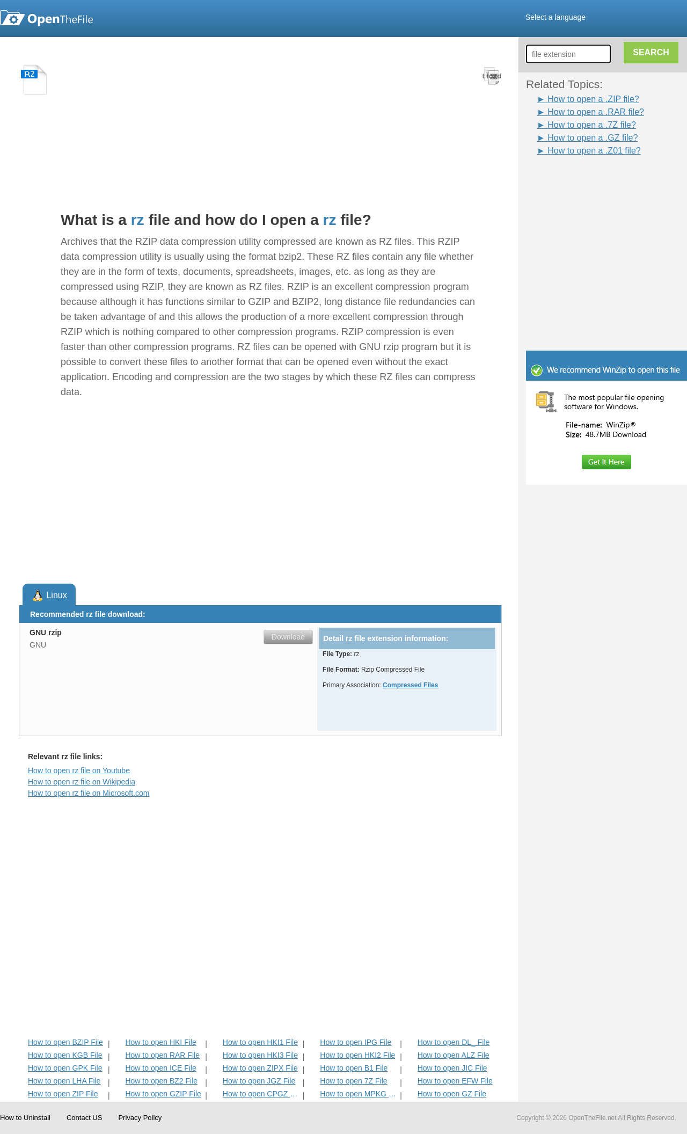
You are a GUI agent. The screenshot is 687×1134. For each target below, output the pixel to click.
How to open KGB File (65, 1055)
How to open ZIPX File (260, 1068)
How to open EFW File (455, 1081)
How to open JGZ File (259, 1081)
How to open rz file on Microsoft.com (88, 793)
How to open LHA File (64, 1081)
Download (288, 637)
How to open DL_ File (454, 1042)
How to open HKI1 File (260, 1042)
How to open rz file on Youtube (79, 770)
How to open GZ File (452, 1093)
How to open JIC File (452, 1068)
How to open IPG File (355, 1042)
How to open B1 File (354, 1068)
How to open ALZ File (453, 1055)
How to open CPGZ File (262, 1093)
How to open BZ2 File (161, 1081)
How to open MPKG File (359, 1093)
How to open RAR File (162, 1055)
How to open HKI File (160, 1042)
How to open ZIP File (63, 1093)
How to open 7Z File (353, 1081)
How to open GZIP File (163, 1093)
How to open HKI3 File (260, 1055)
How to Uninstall (25, 1118)
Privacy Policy (140, 1118)
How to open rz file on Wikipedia (81, 781)
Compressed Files (410, 685)
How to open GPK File (65, 1068)
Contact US (84, 1118)
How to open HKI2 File (357, 1055)
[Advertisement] (590, 181)
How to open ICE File (160, 1068)
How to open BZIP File (65, 1042)
